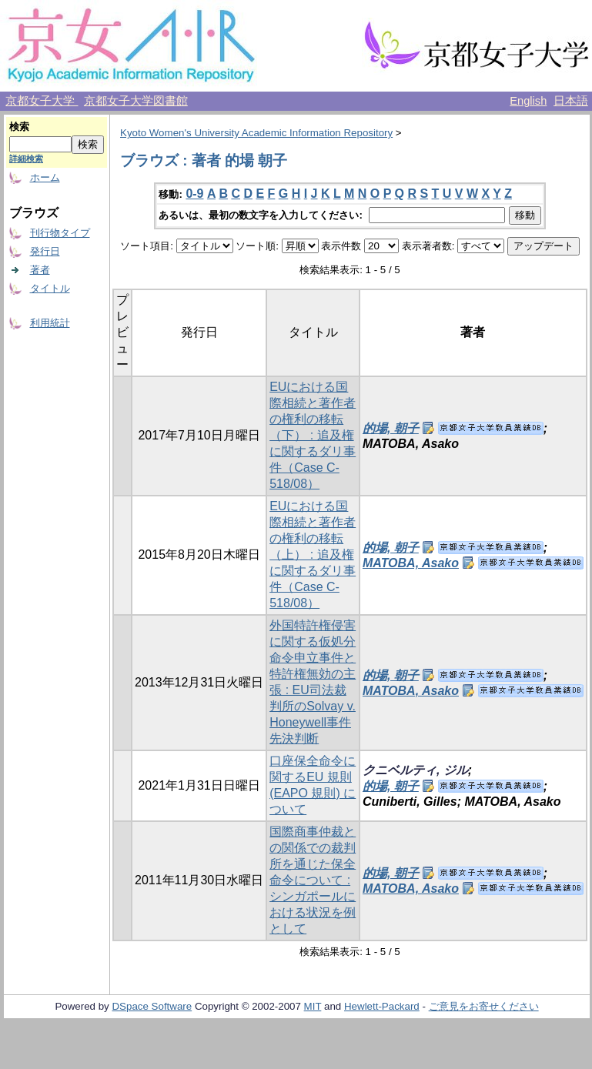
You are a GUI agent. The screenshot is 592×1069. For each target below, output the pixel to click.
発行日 (45, 251)
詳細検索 (26, 158)
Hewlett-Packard (382, 1006)
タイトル (50, 288)
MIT (313, 1006)
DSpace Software (152, 1006)
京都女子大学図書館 (136, 101)
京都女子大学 (41, 101)
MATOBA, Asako (411, 563)
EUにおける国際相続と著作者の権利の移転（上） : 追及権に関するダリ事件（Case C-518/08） (312, 554)
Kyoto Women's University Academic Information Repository (256, 133)
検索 (19, 126)
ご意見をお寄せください (484, 1006)
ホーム (45, 177)
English (528, 101)
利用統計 (50, 323)
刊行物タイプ (60, 233)
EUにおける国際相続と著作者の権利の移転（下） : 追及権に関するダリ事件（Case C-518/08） (312, 435)
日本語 (571, 101)
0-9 (194, 193)
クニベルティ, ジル (415, 770)
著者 (40, 270)
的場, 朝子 (391, 428)
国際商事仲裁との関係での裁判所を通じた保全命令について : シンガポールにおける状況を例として (312, 880)
